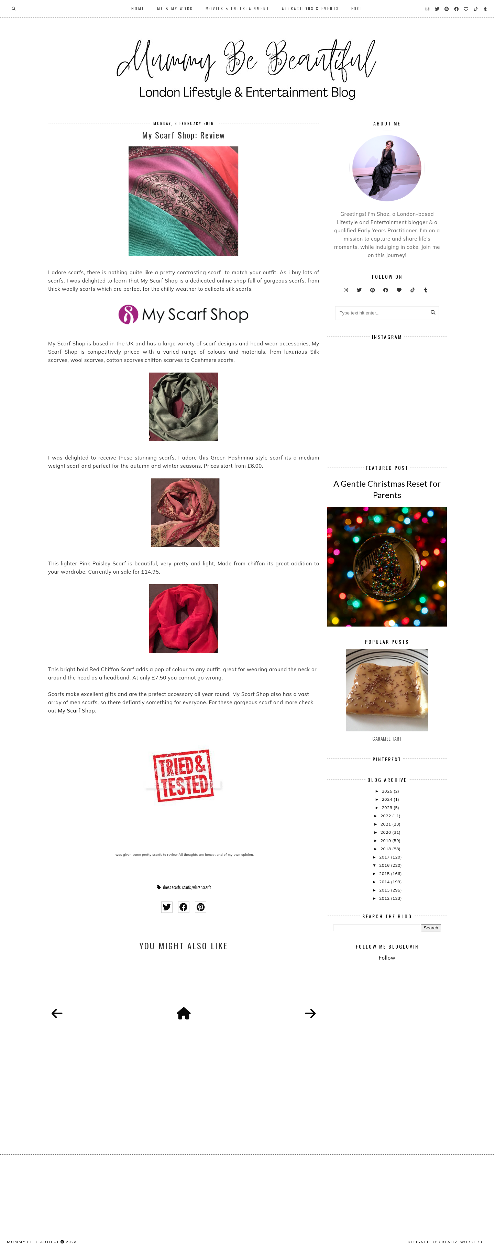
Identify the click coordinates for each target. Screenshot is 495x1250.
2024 (388, 799)
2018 (386, 848)
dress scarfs (171, 887)
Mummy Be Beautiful (33, 1242)
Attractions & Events (310, 8)
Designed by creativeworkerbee (448, 1242)
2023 (388, 807)
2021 (386, 824)
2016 (385, 865)
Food (357, 8)
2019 (386, 840)
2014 (385, 881)
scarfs (186, 887)
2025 (388, 791)
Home (138, 8)
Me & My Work (175, 8)
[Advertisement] (414, 1023)
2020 (386, 832)
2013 (385, 890)
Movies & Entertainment (238, 8)
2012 (385, 898)
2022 (386, 815)
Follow (387, 957)
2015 (385, 873)
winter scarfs (201, 887)
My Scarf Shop (76, 710)
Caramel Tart (387, 738)
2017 (385, 857)
